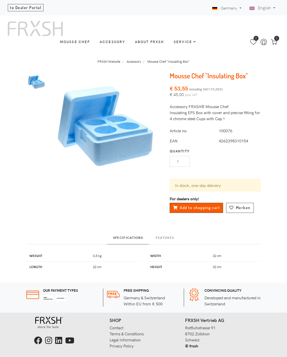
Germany (225, 8)
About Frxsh (149, 41)
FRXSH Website (108, 61)
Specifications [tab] (128, 237)
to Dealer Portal (25, 7)
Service (185, 41)
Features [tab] (165, 237)
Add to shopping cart (196, 207)
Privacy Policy (122, 345)
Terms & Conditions (127, 333)
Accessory (112, 41)
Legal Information (125, 339)
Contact (116, 327)
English (260, 7)
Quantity (180, 150)
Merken (239, 207)
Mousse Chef (75, 41)
